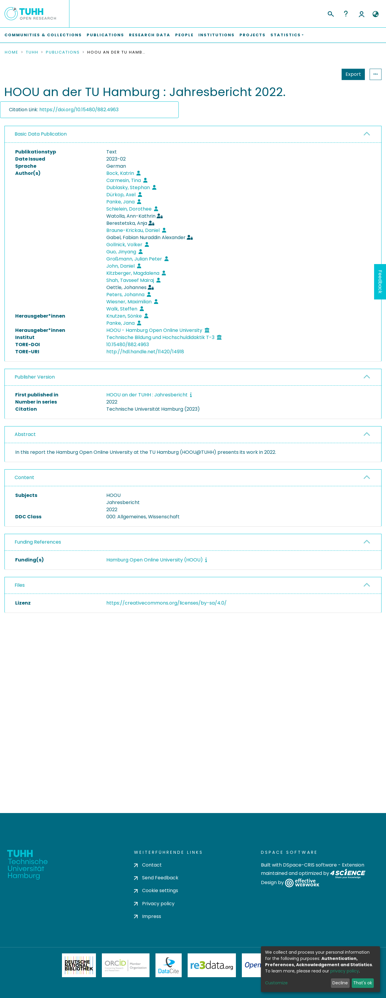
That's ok (362, 983)
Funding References (38, 542)
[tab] (193, 134)
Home (11, 52)
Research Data (149, 35)
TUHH (32, 52)
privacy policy (344, 971)
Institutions (216, 35)
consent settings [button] (26, 740)
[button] (375, 14)
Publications (105, 35)
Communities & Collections (43, 35)
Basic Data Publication (41, 134)
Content (24, 477)
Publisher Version (35, 377)
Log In (361, 14)
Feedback (380, 282)
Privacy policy (154, 925)
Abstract (25, 434)
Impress (147, 937)
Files (20, 585)
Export (324, 74)
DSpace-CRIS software (310, 886)
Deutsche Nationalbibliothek (79, 987)
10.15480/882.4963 (127, 344)
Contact (148, 886)
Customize (276, 983)
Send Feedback (156, 899)
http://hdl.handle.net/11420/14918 (145, 351)
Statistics (351, 74)
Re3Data (212, 986)
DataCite (168, 987)
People (184, 35)
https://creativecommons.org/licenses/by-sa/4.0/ (166, 603)
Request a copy (344, 618)
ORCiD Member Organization (126, 987)
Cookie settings (156, 911)
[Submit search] (330, 13)
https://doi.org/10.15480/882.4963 (79, 109)
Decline (340, 983)
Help (346, 14)
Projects (252, 35)
